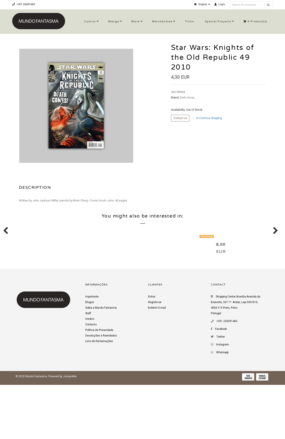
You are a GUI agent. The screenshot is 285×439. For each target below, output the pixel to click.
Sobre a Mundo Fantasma (101, 363)
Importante (92, 352)
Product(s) (255, 21)
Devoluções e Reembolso (101, 391)
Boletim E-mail (157, 363)
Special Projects (218, 21)
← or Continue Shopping (207, 118)
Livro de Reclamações (99, 397)
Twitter (220, 392)
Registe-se (154, 358)
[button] (202, 4)
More (135, 21)
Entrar (151, 352)
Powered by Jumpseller (62, 432)
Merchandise (162, 21)
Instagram (222, 400)
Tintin (189, 21)
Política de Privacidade (99, 386)
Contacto (91, 380)
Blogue (89, 358)
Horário (89, 374)
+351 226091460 (23, 4)
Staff (88, 369)
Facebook (221, 384)
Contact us (180, 118)
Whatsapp (222, 408)
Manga (113, 21)
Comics (90, 21)
